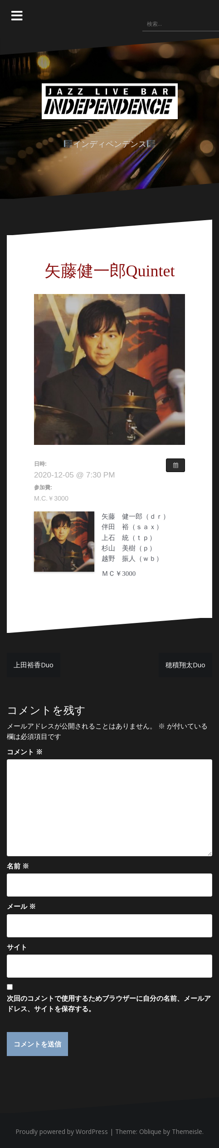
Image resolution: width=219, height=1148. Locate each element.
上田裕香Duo (34, 664)
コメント (25, 751)
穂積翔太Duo (185, 664)
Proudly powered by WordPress (61, 1132)
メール (21, 906)
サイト (17, 946)
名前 (18, 865)
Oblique (150, 1132)
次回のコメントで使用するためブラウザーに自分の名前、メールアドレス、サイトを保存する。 (109, 1003)
